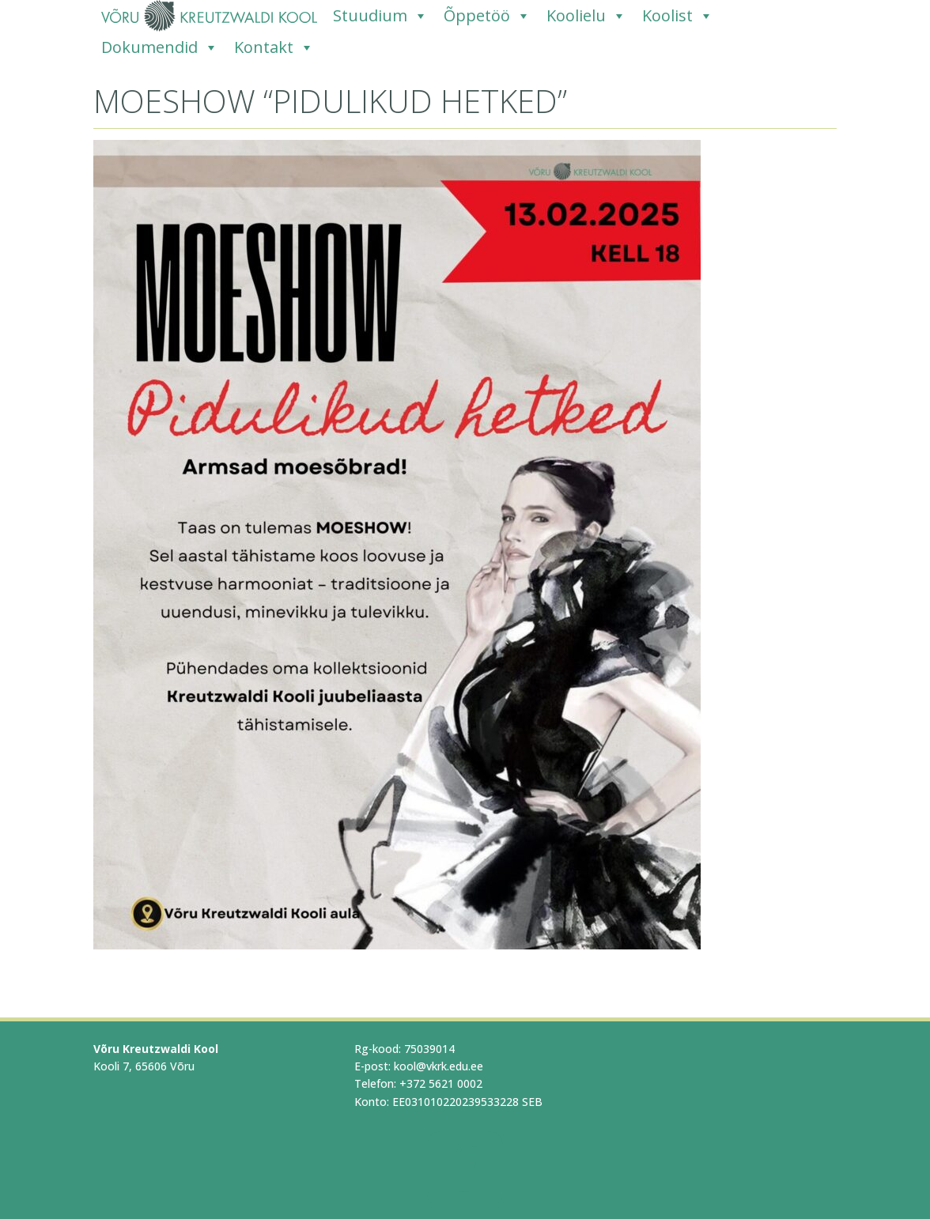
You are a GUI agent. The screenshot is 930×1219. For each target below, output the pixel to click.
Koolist (677, 16)
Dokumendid (159, 47)
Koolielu (586, 16)
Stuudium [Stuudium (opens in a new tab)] (380, 16)
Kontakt (274, 47)
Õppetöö (487, 16)
